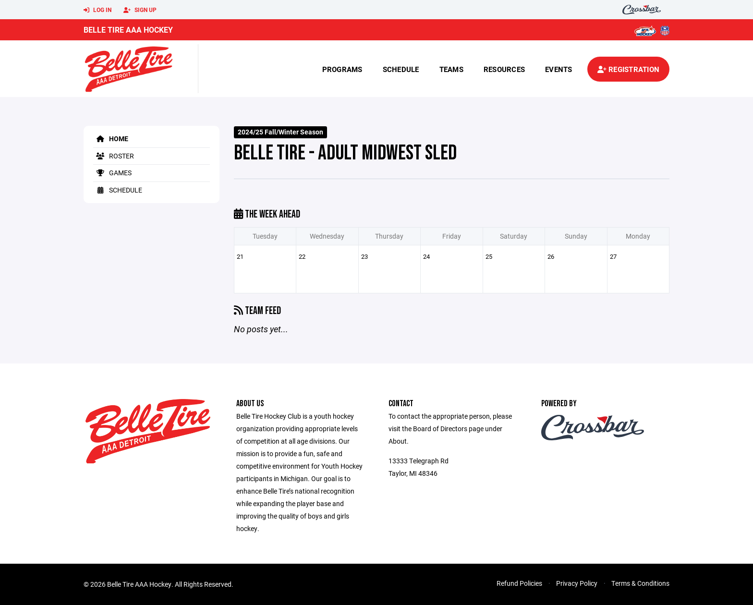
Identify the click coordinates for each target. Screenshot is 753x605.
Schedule (401, 69)
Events (558, 69)
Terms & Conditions (640, 583)
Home (110, 138)
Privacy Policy (576, 583)
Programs (342, 69)
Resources (504, 69)
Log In (97, 10)
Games (112, 172)
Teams (451, 69)
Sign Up (140, 10)
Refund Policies (519, 583)
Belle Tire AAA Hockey (128, 29)
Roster (113, 155)
